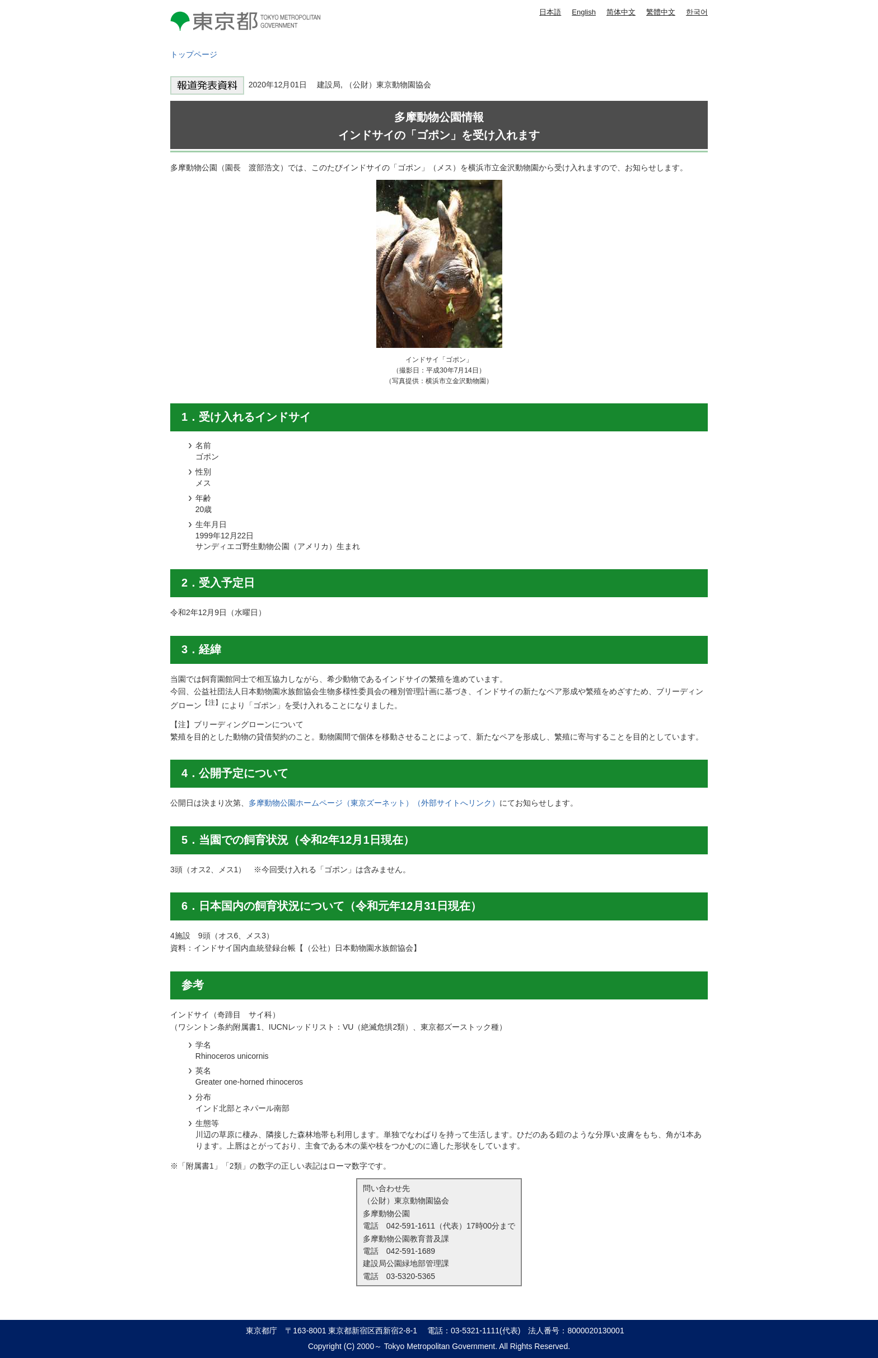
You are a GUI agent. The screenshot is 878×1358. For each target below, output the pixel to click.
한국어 (697, 12)
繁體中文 (660, 12)
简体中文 (621, 12)
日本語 (550, 12)
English (584, 12)
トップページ (193, 54)
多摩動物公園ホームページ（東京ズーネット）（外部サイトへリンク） (374, 802)
